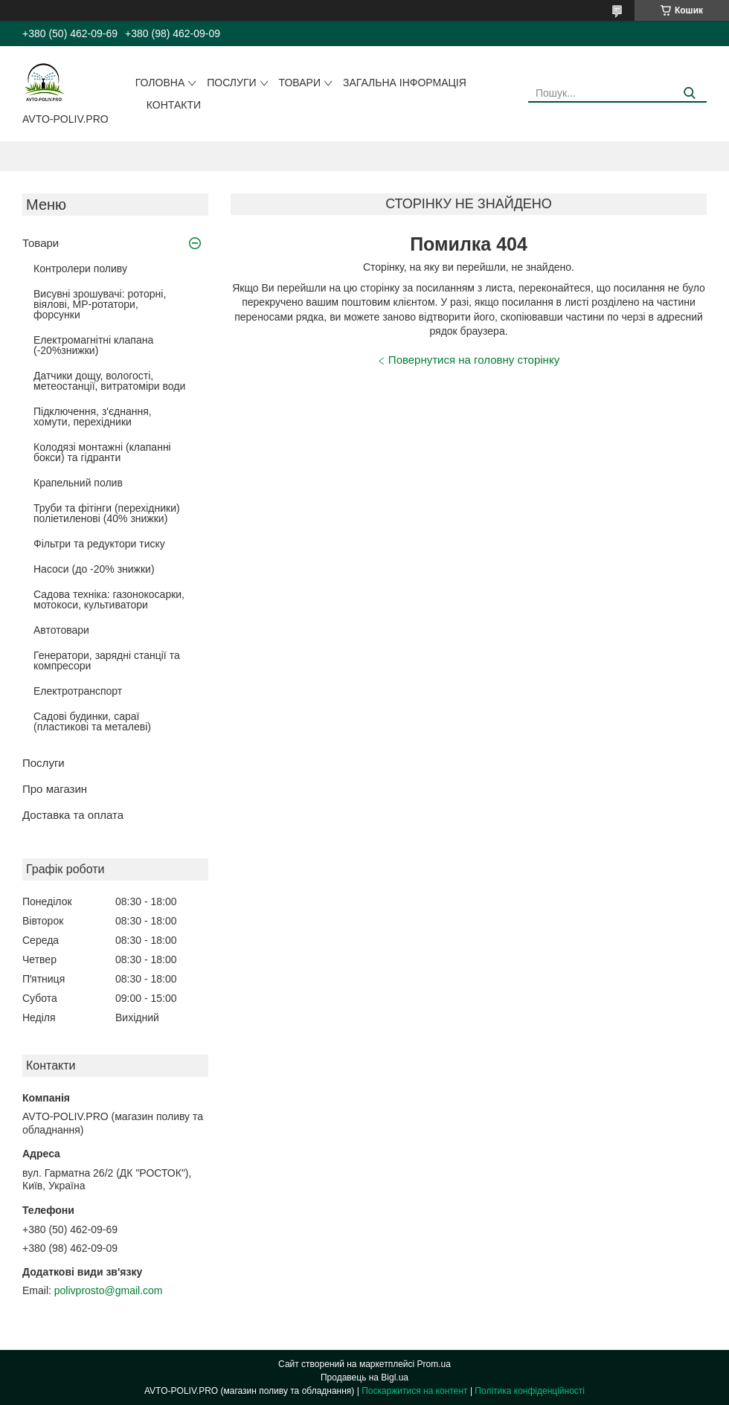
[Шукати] (690, 93)
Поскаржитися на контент (414, 1391)
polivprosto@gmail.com (108, 1290)
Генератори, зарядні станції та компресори (106, 660)
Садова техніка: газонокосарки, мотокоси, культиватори (108, 599)
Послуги (231, 83)
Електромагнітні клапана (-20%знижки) (93, 345)
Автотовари (61, 630)
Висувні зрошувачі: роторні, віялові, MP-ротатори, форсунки (99, 304)
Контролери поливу (80, 268)
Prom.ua (434, 1364)
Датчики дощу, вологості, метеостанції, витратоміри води (109, 381)
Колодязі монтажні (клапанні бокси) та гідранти (102, 452)
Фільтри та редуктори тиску (99, 544)
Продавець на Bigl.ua (364, 1377)
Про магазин (54, 788)
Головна (159, 83)
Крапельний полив (78, 483)
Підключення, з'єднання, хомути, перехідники (92, 416)
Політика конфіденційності (530, 1391)
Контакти (174, 105)
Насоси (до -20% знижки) (94, 569)
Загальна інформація (404, 83)
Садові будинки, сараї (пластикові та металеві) (92, 721)
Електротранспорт (77, 691)
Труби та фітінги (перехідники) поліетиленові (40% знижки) (106, 513)
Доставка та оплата (72, 814)
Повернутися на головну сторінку (473, 359)
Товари (300, 83)
